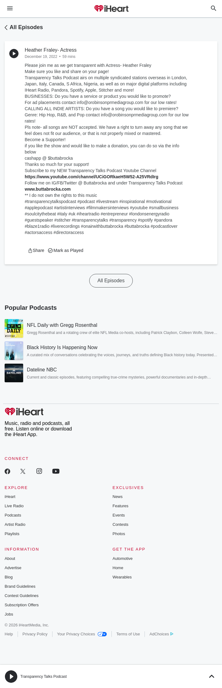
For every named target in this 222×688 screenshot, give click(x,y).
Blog (9, 577)
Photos (119, 533)
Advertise (13, 567)
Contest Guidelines (22, 595)
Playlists (12, 533)
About (10, 558)
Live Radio (14, 506)
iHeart (10, 496)
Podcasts (13, 515)
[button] (36, 250)
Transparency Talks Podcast (43, 676)
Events (119, 515)
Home (118, 567)
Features (120, 506)
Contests (120, 524)
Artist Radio (15, 524)
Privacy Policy (35, 634)
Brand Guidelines (20, 586)
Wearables (122, 577)
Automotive (123, 558)
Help (9, 634)
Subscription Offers (22, 605)
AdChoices (161, 634)
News (118, 496)
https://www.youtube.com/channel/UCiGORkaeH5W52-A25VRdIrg (91, 176)
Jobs (9, 614)
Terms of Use (128, 634)
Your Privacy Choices (82, 634)
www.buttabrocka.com (48, 189)
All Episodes (26, 27)
